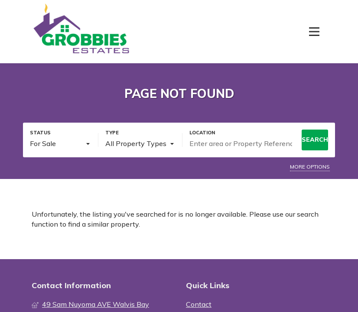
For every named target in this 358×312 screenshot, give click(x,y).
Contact (199, 304)
